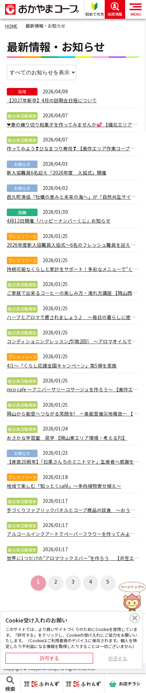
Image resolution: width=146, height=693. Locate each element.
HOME (11, 25)
